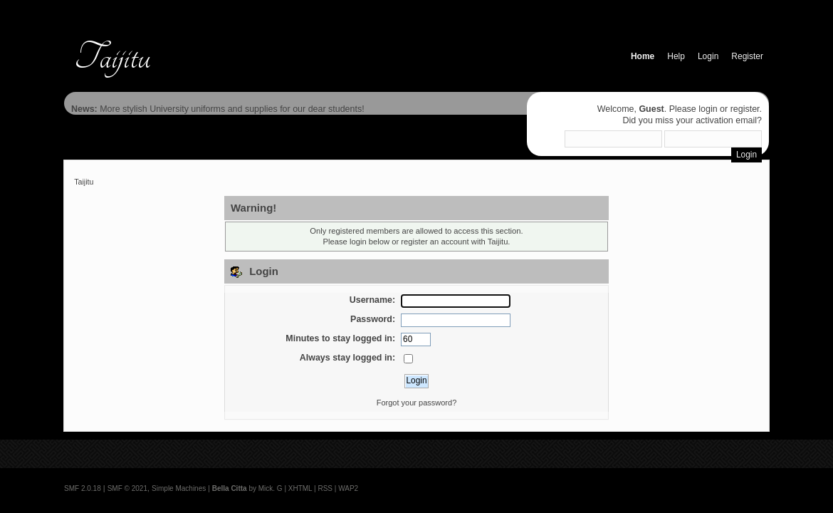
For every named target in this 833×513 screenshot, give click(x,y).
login (707, 109)
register (745, 109)
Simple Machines (179, 488)
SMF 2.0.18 (82, 488)
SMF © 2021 (127, 488)
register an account (434, 241)
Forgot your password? (417, 402)
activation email (726, 120)
